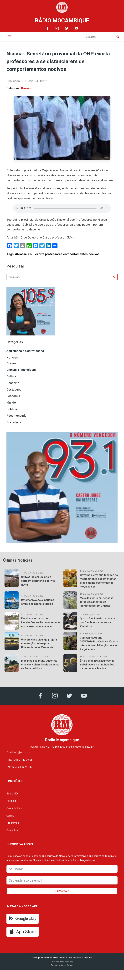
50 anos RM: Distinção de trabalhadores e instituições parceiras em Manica (97, 664)
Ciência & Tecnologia (21, 370)
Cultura (11, 376)
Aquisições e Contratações (25, 351)
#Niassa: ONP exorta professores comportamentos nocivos (57, 254)
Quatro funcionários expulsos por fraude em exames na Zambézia (98, 622)
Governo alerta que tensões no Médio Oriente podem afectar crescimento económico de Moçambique (99, 580)
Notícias (12, 357)
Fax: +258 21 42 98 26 (19, 767)
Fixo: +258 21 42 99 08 (19, 759)
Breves (26, 88)
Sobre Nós (12, 793)
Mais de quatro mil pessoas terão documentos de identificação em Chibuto (96, 602)
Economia (13, 396)
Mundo (11, 402)
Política (11, 409)
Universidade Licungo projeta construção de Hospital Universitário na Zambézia (39, 643)
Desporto (12, 383)
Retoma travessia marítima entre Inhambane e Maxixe (37, 601)
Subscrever (62, 891)
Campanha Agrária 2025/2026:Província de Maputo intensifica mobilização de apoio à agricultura (99, 643)
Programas (12, 822)
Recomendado (16, 415)
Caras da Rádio (14, 808)
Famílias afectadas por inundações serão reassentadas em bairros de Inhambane (40, 622)
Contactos (12, 830)
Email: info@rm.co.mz (18, 752)
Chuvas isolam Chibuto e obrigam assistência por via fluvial (38, 580)
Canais (10, 815)
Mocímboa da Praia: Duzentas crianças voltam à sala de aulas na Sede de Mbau (40, 664)
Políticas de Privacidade (62, 961)
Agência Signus (65, 965)
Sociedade (13, 422)
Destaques (13, 389)
